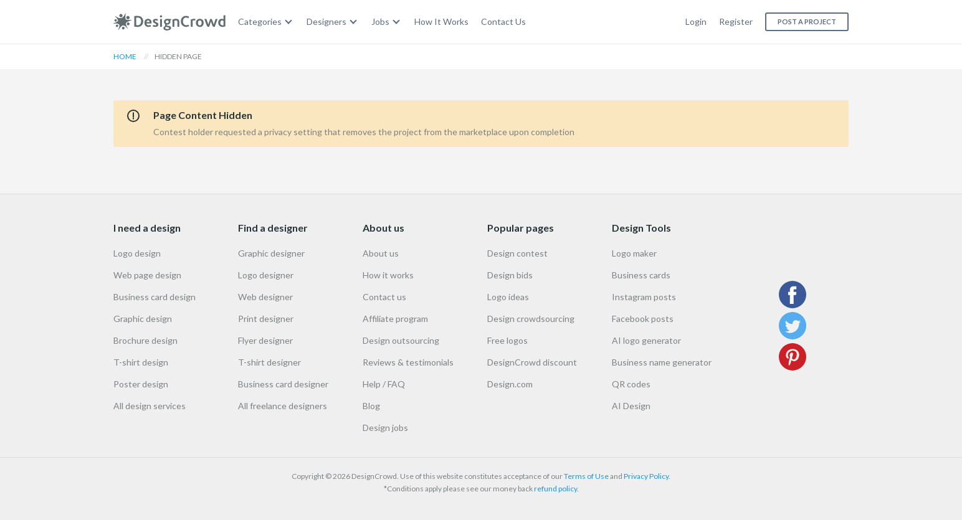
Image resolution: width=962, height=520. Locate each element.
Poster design (140, 384)
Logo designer (265, 275)
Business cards (641, 275)
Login (696, 21)
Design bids (510, 275)
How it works (388, 275)
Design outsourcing (401, 340)
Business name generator (662, 362)
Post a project (807, 21)
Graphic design (142, 318)
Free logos (507, 340)
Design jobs (385, 427)
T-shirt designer (269, 362)
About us (381, 253)
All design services (149, 405)
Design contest (517, 253)
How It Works (441, 21)
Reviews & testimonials (408, 362)
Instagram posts (644, 296)
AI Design (631, 405)
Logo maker (634, 253)
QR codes (631, 384)
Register (736, 21)
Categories (260, 21)
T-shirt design (140, 362)
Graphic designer (271, 253)
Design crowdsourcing (530, 318)
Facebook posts (643, 318)
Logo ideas (508, 296)
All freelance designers (282, 405)
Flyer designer (265, 340)
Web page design (147, 275)
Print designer (265, 318)
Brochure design (145, 340)
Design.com (510, 384)
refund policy (555, 488)
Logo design (137, 253)
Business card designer (283, 384)
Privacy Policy (646, 476)
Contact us (384, 296)
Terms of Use (586, 476)
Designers (326, 21)
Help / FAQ (384, 384)
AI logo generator (646, 340)
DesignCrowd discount (532, 362)
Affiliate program (395, 318)
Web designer (265, 296)
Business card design (154, 296)
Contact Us (503, 21)
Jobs (380, 21)
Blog (371, 405)
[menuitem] (266, 22)
